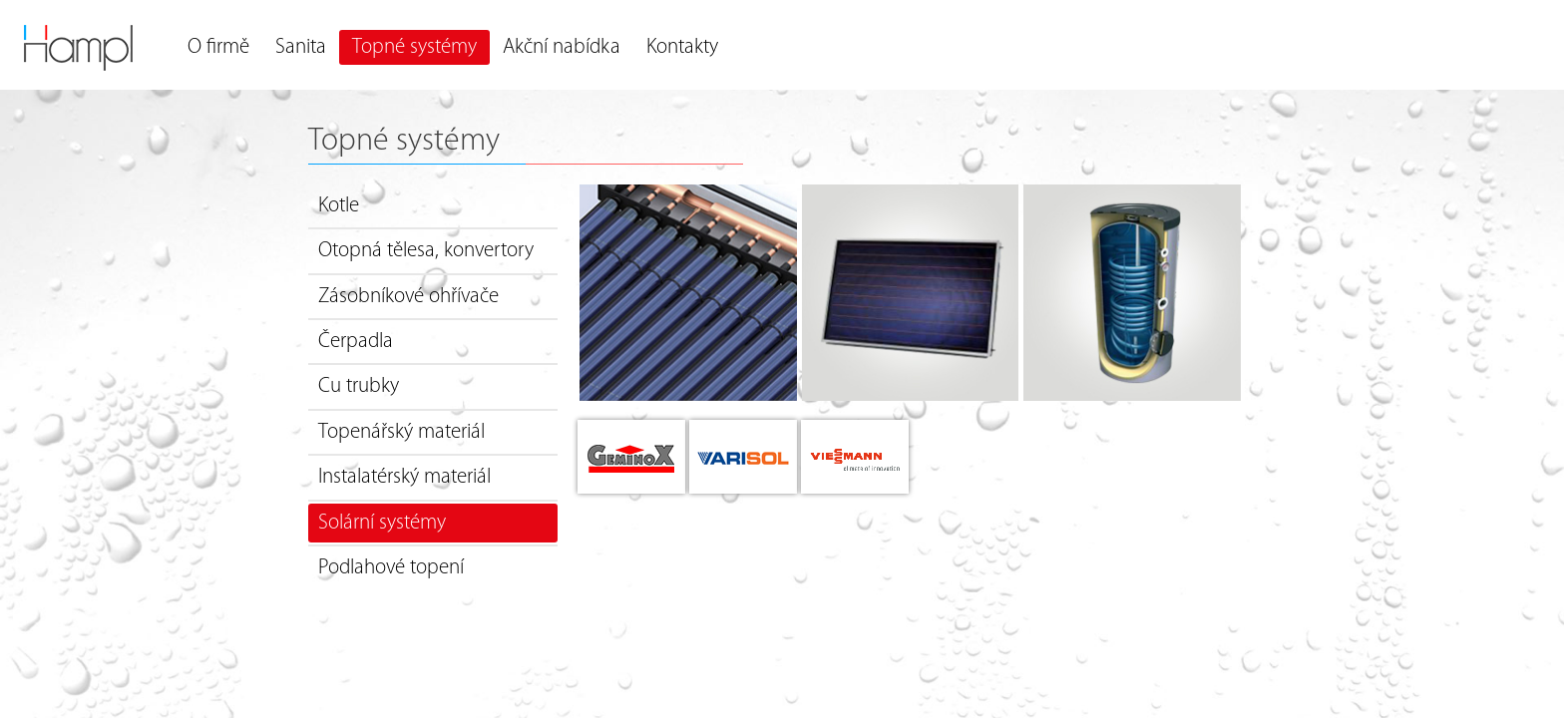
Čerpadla (355, 341)
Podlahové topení (391, 567)
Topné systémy (414, 47)
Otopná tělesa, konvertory (426, 250)
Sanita (300, 47)
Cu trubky (358, 386)
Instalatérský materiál (404, 477)
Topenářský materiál (401, 432)
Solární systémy (382, 523)
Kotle (338, 205)
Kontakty (682, 47)
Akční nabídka (561, 47)
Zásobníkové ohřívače (408, 296)
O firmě (218, 47)
